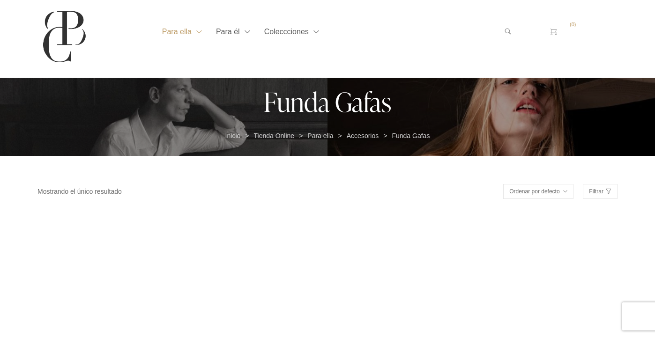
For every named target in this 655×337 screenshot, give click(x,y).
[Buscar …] (523, 32)
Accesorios (363, 135)
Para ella (320, 135)
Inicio (233, 135)
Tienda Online (273, 135)
